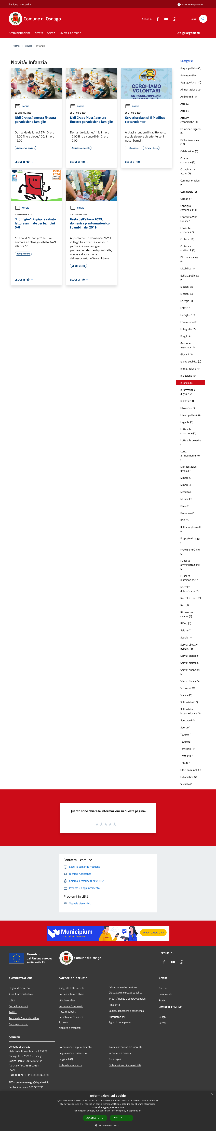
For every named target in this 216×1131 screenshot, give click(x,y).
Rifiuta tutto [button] (122, 1117)
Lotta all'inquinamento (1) (190, 455)
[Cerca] (203, 19)
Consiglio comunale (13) (188, 208)
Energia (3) (186, 301)
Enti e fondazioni (18, 1006)
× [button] (212, 1094)
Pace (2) (184, 506)
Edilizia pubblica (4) (189, 277)
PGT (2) (184, 520)
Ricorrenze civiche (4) (186, 614)
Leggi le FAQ (66, 1059)
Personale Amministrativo (24, 1018)
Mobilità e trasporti (70, 1028)
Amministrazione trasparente (125, 1047)
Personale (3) (187, 513)
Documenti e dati (18, 1024)
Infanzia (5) (186, 383)
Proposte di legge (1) (190, 540)
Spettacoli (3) (187, 720)
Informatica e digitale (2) (188, 392)
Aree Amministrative (21, 994)
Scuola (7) (186, 637)
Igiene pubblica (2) (190, 361)
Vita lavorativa (67, 1000)
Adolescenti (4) (188, 75)
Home (16, 46)
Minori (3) (185, 485)
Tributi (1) (185, 763)
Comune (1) (186, 199)
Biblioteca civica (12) (189, 142)
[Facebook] (156, 18)
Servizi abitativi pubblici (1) (189, 647)
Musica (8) (186, 499)
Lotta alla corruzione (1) (188, 431)
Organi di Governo (19, 988)
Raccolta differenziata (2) (189, 589)
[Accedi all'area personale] (190, 4)
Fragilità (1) (186, 336)
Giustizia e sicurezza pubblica (125, 992)
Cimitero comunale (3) (187, 160)
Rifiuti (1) (185, 623)
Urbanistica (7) (188, 777)
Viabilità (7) (186, 784)
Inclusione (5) (188, 376)
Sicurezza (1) (187, 688)
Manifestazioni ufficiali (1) (188, 469)
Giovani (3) (186, 354)
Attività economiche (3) (189, 120)
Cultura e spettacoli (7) (187, 248)
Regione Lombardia (20, 4)
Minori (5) (185, 478)
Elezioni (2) (186, 294)
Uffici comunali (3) (190, 770)
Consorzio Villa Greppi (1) (188, 219)
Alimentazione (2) (190, 89)
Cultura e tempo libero (71, 994)
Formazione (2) (188, 322)
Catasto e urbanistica (71, 1017)
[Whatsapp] (173, 18)
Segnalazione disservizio (73, 1053)
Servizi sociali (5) (189, 681)
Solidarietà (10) (189, 702)
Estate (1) (185, 308)
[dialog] (108, 1111)
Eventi (162, 1023)
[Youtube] (164, 18)
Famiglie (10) (187, 315)
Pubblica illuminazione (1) (189, 578)
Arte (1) (184, 111)
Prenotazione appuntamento (75, 1047)
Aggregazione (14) (190, 82)
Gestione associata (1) (187, 345)
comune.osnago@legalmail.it (32, 1082)
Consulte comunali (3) (187, 230)
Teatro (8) (185, 742)
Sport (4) (185, 727)
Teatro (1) (185, 734)
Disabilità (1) (187, 268)
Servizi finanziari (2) (190, 672)
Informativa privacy (120, 1053)
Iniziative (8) (187, 401)
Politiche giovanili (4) (190, 529)
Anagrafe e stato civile (71, 988)
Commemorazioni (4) (190, 182)
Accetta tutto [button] (95, 1117)
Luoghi (162, 1017)
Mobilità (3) (186, 492)
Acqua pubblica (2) (190, 68)
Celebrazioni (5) (189, 151)
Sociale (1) (186, 695)
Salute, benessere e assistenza (126, 1011)
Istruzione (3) (187, 408)
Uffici (12, 1000)
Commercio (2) (188, 192)
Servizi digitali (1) (190, 656)
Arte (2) (184, 104)
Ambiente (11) (188, 97)
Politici (13, 1012)
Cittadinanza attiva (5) (187, 171)
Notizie (22, 106)
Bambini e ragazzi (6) (190, 131)
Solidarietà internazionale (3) (190, 711)
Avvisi (162, 1000)
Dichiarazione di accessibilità (125, 1065)
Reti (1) (184, 605)
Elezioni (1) (186, 287)
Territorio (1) (187, 749)
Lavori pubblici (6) (190, 415)
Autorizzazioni (117, 1017)
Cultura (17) (187, 239)
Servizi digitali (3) (190, 663)
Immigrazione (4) (189, 368)
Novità (28, 46)
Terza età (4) (187, 756)
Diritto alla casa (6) (189, 259)
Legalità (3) (186, 422)
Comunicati (165, 994)
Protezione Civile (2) (190, 551)
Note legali (115, 1059)
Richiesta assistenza (70, 1065)
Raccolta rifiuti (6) (190, 598)
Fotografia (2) (188, 329)
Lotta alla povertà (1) (190, 442)
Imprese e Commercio (71, 1006)
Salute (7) (185, 630)
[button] (108, 1125)
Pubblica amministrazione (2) (190, 565)
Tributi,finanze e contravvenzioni (127, 999)
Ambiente (114, 1005)
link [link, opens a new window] (140, 1110)
